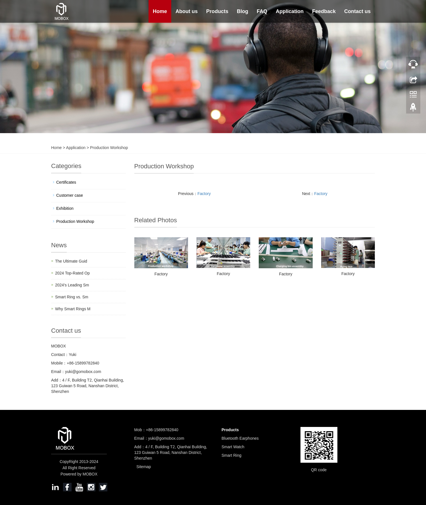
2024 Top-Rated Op (72, 273)
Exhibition (65, 208)
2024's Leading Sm (72, 285)
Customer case (69, 195)
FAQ (262, 11)
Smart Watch (233, 447)
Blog (242, 11)
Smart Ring (231, 455)
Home (160, 11)
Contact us (357, 11)
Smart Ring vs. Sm (71, 297)
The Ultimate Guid (71, 261)
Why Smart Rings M (72, 309)
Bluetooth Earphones (240, 438)
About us (187, 11)
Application (290, 11)
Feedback (324, 11)
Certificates (66, 182)
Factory (204, 193)
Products (217, 11)
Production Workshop (108, 147)
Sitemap (143, 466)
